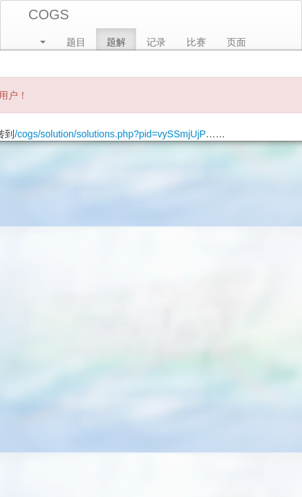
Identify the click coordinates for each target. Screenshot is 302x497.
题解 (116, 42)
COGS (48, 14)
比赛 (196, 42)
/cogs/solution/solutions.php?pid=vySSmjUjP (110, 133)
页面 (236, 42)
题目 (76, 42)
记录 (156, 42)
